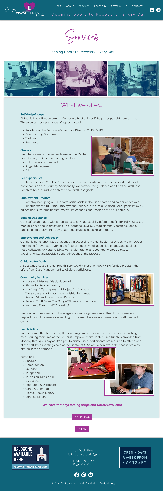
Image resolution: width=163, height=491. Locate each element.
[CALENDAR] (82, 417)
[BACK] (82, 429)
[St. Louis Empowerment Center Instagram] (158, 10)
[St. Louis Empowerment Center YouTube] (90, 474)
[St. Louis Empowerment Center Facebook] (152, 10)
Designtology (108, 483)
